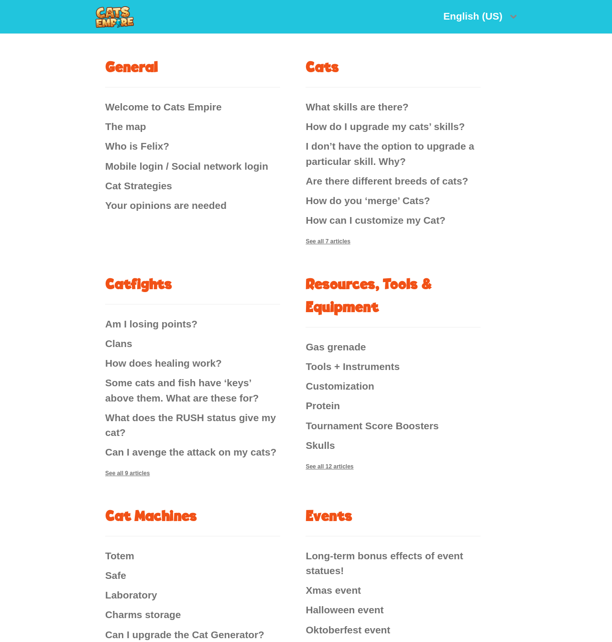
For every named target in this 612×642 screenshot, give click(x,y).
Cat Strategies (138, 185)
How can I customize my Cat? (375, 220)
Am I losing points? (151, 323)
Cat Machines (151, 515)
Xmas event (333, 590)
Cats (322, 66)
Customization (340, 386)
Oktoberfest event (348, 629)
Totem (119, 555)
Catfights (138, 283)
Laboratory (131, 594)
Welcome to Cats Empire (163, 106)
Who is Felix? (137, 146)
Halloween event (344, 609)
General (131, 66)
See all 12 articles (329, 466)
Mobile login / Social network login (186, 166)
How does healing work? (163, 363)
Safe (115, 575)
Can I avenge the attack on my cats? (190, 451)
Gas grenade (336, 346)
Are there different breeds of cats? (387, 180)
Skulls (320, 445)
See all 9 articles (127, 473)
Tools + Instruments (353, 366)
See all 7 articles (328, 241)
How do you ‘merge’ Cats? (368, 200)
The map (125, 126)
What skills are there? (357, 106)
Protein (323, 405)
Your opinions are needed (166, 205)
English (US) (474, 16)
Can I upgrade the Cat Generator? (184, 634)
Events (329, 515)
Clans (118, 343)
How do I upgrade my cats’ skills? (385, 126)
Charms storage (143, 614)
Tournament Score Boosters (372, 425)
